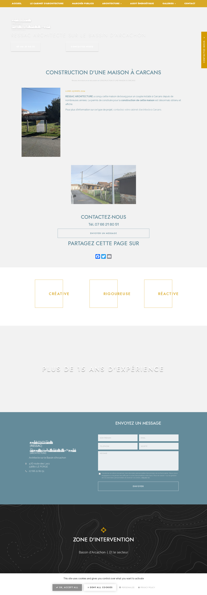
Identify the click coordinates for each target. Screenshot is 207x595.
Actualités (94, 80)
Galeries (169, 3)
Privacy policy (146, 589)
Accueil (17, 3)
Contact (189, 3)
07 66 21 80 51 (31, 46)
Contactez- (77, 46)
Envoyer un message (103, 233)
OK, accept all (67, 588)
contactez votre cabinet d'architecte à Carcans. (137, 109)
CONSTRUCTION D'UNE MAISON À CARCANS (117, 80)
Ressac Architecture (80, 80)
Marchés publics (83, 3)
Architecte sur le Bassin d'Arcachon (45, 457)
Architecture (112, 3)
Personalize (127, 589)
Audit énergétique (142, 3)
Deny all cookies (100, 588)
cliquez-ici (145, 478)
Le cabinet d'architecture (46, 3)
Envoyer (138, 485)
